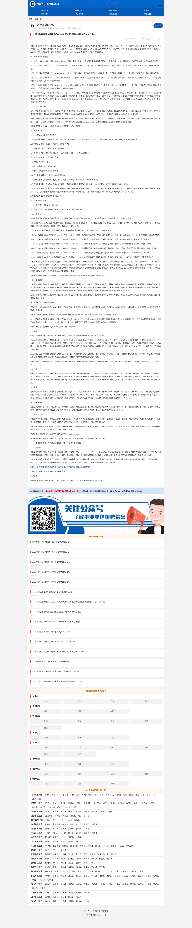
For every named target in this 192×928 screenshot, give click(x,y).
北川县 (102, 811)
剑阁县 (86, 833)
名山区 (55, 867)
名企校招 (79, 14)
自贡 (59, 795)
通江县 (71, 897)
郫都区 (121, 803)
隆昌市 (63, 841)
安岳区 (55, 850)
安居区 (55, 837)
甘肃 (113, 721)
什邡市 (79, 829)
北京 (46, 701)
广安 (154, 795)
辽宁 (46, 737)
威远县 (79, 841)
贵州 (79, 774)
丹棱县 (71, 901)
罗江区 (55, 829)
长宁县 (79, 854)
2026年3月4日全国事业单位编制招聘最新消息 (51, 582)
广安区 (48, 892)
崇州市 (67, 807)
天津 (113, 701)
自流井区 (49, 816)
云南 (113, 774)
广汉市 (71, 829)
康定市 (48, 876)
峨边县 (113, 846)
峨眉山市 (130, 846)
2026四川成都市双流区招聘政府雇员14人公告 (51, 632)
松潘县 (125, 871)
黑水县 (142, 871)
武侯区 (71, 803)
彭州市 (52, 807)
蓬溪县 (71, 837)
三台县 (63, 811)
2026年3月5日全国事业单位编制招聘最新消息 (51, 572)
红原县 (90, 871)
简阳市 (75, 807)
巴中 (34, 799)
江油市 (110, 811)
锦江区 (48, 803)
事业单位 (45, 10)
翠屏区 (48, 854)
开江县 (71, 863)
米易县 (69, 820)
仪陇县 (102, 859)
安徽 (146, 747)
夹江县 (98, 846)
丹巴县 (63, 876)
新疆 (46, 728)
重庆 (146, 701)
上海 (79, 701)
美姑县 (156, 884)
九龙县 (71, 876)
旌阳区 (48, 829)
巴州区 (48, 897)
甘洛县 (148, 884)
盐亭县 (79, 811)
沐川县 (106, 846)
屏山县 (114, 854)
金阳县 (110, 884)
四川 (36, 19)
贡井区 (57, 816)
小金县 (65, 871)
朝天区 (63, 833)
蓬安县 (86, 859)
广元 (84, 795)
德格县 (117, 876)
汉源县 (71, 867)
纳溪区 (65, 824)
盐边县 (77, 820)
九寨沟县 (134, 871)
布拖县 (102, 884)
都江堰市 (43, 807)
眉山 (40, 799)
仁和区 (61, 820)
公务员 (147, 10)
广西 (79, 784)
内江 (96, 795)
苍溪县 (94, 833)
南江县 (79, 897)
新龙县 (110, 876)
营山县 (94, 859)
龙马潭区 (56, 824)
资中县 (71, 841)
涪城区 (48, 811)
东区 (49, 820)
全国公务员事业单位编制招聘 (160, 4)
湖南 (113, 764)
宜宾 (113, 795)
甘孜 (143, 795)
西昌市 (48, 884)
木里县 (42, 888)
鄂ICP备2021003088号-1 (96, 915)
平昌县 (63, 897)
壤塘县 (98, 871)
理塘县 (148, 876)
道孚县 (86, 876)
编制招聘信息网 (101, 911)
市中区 (48, 841)
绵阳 (53, 795)
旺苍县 (71, 833)
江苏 (79, 747)
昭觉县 (117, 884)
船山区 (48, 837)
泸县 (72, 824)
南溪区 (55, 854)
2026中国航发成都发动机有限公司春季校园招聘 (51, 661)
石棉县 (79, 867)
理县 (112, 871)
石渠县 (133, 876)
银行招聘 (113, 14)
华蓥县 (86, 892)
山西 (79, 711)
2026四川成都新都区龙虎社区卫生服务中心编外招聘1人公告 (57, 612)
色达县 (140, 876)
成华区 (79, 803)
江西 (79, 754)
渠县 (85, 863)
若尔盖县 (81, 871)
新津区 (136, 803)
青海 (146, 721)
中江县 (63, 829)
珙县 (99, 854)
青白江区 (97, 803)
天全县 (86, 867)
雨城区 (48, 867)
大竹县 (79, 863)
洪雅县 (86, 901)
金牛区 (63, 803)
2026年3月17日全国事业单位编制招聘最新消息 (51, 542)
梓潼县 (86, 811)
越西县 (140, 884)
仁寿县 (63, 901)
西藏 (146, 774)
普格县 (94, 884)
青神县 (79, 901)
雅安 (131, 795)
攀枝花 (65, 795)
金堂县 (35, 807)
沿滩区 (73, 816)
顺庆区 (48, 859)
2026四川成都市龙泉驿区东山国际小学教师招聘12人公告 (55, 671)
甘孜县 (102, 876)
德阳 (78, 795)
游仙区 (55, 811)
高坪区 (55, 859)
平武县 (94, 811)
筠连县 (92, 854)
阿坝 (137, 795)
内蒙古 (113, 711)
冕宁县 (133, 884)
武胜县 (71, 892)
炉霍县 (94, 876)
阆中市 (110, 859)
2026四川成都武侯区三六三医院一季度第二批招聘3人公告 (56, 622)
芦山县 (94, 867)
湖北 (79, 764)
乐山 (101, 795)
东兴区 (55, 841)
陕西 (46, 721)
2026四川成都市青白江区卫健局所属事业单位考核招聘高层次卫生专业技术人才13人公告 (68, 602)
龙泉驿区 (87, 803)
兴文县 (106, 854)
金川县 (57, 871)
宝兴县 (102, 867)
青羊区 (55, 803)
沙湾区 (65, 846)
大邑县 (152, 803)
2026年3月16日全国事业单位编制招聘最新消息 (51, 552)
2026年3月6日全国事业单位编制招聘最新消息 (51, 562)
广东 (46, 784)
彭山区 (55, 901)
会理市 (55, 884)
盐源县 (63, 884)
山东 (46, 747)
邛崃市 (60, 807)
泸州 (72, 795)
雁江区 (48, 850)
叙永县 (86, 824)
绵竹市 (86, 829)
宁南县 (86, 884)
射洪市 (63, 837)
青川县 (79, 833)
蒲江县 (144, 803)
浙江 (113, 747)
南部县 (79, 859)
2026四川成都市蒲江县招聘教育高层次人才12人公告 (53, 641)
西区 (55, 820)
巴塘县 (156, 876)
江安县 (71, 854)
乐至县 (63, 850)
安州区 (71, 811)
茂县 (118, 871)
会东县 (79, 884)
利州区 (48, 833)
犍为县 (82, 846)
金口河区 (74, 846)
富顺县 (86, 816)
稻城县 (42, 880)
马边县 (121, 846)
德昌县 (71, 884)
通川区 (48, 863)
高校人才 (79, 10)
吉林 (79, 737)
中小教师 (113, 10)
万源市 (92, 863)
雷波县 (35, 888)
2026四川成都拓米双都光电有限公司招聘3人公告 (52, 592)
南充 (119, 795)
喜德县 (125, 884)
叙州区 (63, 854)
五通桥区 (56, 846)
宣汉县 (63, 863)
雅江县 (79, 876)
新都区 (113, 803)
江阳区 (48, 824)
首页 (31, 19)
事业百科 (147, 14)
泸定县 (55, 876)
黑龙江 (113, 737)
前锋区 (55, 892)
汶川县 (106, 871)
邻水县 (63, 892)
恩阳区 (55, 897)
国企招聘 (45, 14)
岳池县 (79, 892)
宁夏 (79, 721)
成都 (41, 19)
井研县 (90, 846)
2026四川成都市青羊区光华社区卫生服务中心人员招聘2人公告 (58, 651)
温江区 (106, 803)
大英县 (79, 837)
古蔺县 (94, 824)
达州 (125, 795)
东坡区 (48, 901)
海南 (113, 784)
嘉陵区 (63, 859)
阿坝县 (73, 871)
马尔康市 (49, 871)
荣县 (80, 816)
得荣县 (50, 880)
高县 (85, 854)
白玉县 (125, 876)
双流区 (129, 803)
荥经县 (63, 867)
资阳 (107, 795)
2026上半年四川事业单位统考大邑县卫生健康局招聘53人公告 (57, 681)
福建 (46, 754)
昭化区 (55, 833)
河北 (46, 711)
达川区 (55, 863)
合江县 (79, 824)
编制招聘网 (44, 4)
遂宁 (90, 795)
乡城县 (35, 880)
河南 (46, 764)
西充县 (71, 859)
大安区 (65, 816)
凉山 (148, 795)
